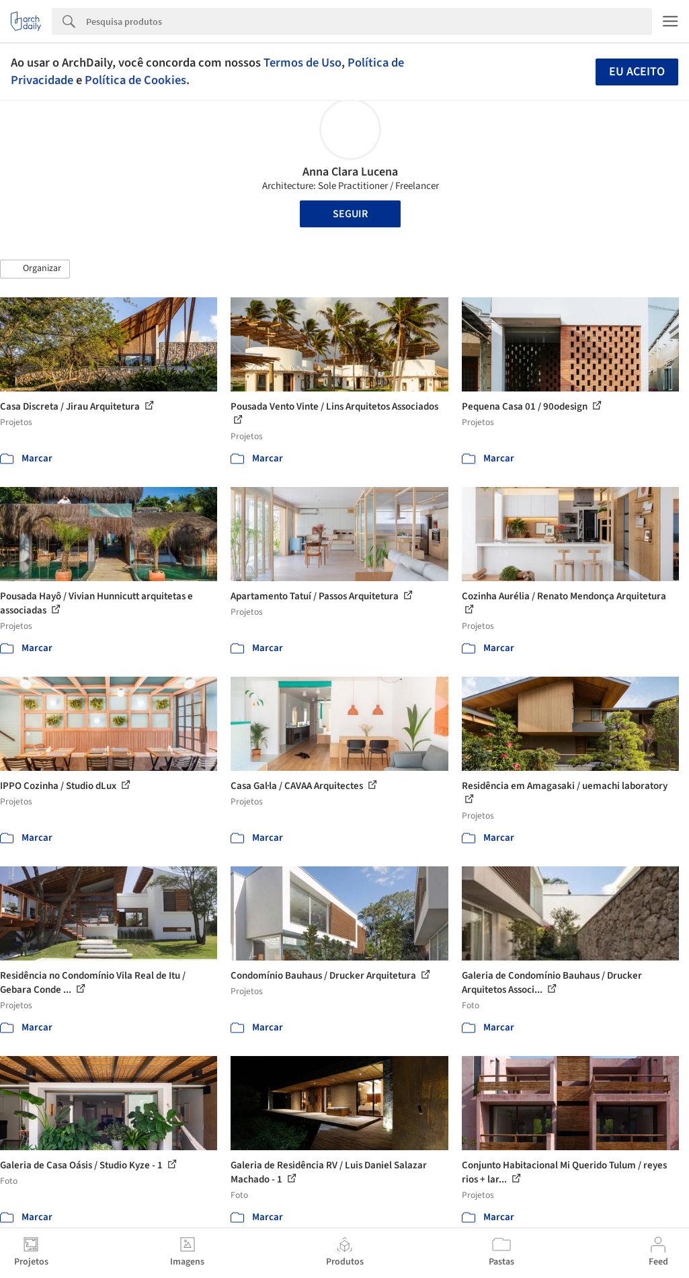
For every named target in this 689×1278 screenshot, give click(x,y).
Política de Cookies (135, 80)
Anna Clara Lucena (350, 171)
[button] (35, 269)
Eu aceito (637, 71)
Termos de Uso (302, 62)
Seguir (350, 213)
